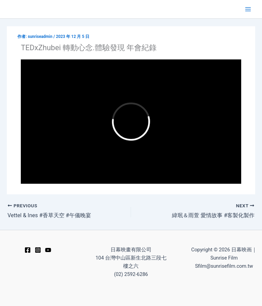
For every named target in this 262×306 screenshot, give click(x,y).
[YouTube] (48, 250)
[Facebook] (28, 250)
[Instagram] (38, 250)
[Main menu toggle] (248, 9)
